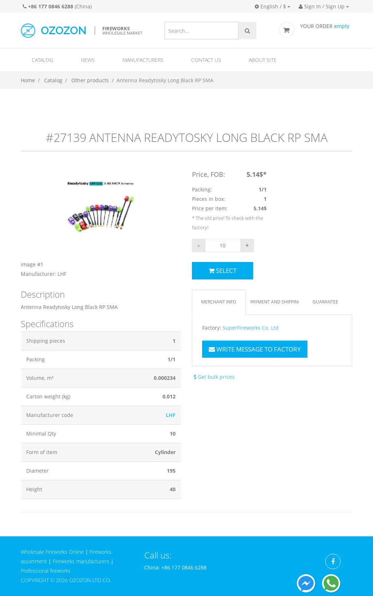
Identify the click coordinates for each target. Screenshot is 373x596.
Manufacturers (143, 59)
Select (222, 270)
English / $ (270, 6)
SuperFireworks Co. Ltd (251, 328)
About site (262, 59)
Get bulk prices (213, 376)
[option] (101, 224)
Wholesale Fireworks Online (52, 551)
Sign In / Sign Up (322, 6)
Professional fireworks (46, 570)
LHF (171, 415)
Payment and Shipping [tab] (274, 302)
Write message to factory (255, 349)
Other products (90, 80)
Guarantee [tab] (325, 302)
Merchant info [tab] (218, 302)
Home (28, 80)
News (88, 59)
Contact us (206, 59)
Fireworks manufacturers (81, 561)
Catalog (42, 59)
